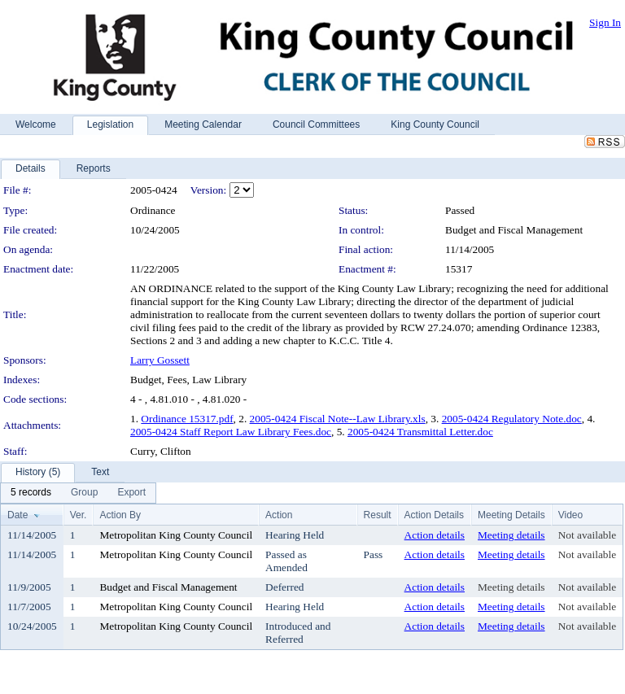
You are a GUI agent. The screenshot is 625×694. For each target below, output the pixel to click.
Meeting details (511, 535)
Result (377, 515)
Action (278, 515)
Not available (587, 535)
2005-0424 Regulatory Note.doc (512, 418)
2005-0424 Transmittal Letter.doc (420, 432)
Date (17, 515)
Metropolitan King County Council (175, 535)
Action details (434, 535)
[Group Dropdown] (84, 493)
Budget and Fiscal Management (514, 230)
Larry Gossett (160, 360)
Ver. (78, 515)
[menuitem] (31, 493)
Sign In (605, 22)
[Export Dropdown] (131, 493)
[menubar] (78, 493)
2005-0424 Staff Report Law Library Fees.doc (230, 432)
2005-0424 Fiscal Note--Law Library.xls (338, 418)
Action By (120, 515)
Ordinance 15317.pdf (187, 418)
